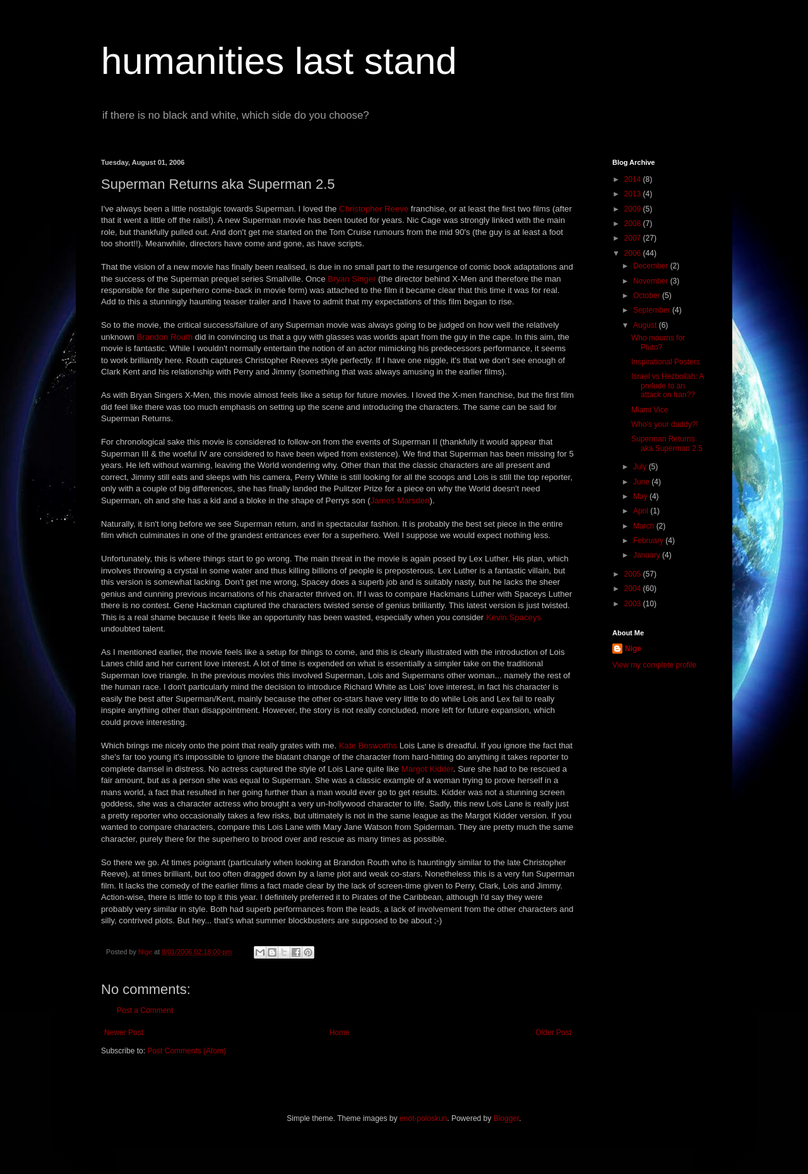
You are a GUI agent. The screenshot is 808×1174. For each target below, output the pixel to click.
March (644, 526)
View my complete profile (654, 665)
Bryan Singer (352, 279)
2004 (633, 588)
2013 (633, 193)
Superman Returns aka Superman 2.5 (667, 443)
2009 (633, 209)
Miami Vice (649, 409)
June (642, 481)
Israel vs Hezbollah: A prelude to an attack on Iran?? (667, 385)
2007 (633, 238)
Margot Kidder (427, 769)
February (649, 540)
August (646, 325)
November (651, 281)
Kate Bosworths (368, 745)
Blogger (507, 1118)
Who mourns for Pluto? (658, 342)
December (651, 265)
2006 (633, 253)
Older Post (553, 1032)
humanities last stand (279, 61)
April (641, 510)
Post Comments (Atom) (186, 1050)
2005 (633, 574)
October (647, 295)
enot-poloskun (423, 1118)
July (641, 466)
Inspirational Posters (665, 361)
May (641, 496)
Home (340, 1032)
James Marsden (400, 500)
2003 (633, 603)
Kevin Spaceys (513, 617)
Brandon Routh (164, 337)
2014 (633, 179)
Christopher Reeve (373, 208)
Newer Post (123, 1032)
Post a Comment (145, 1010)
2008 (633, 223)
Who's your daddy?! (664, 424)
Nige (633, 648)
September (652, 310)
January (647, 555)
